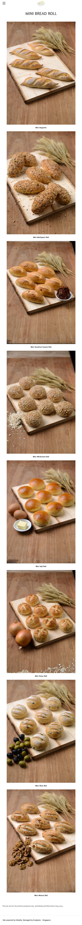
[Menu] (4, 3)
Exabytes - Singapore (42, 920)
